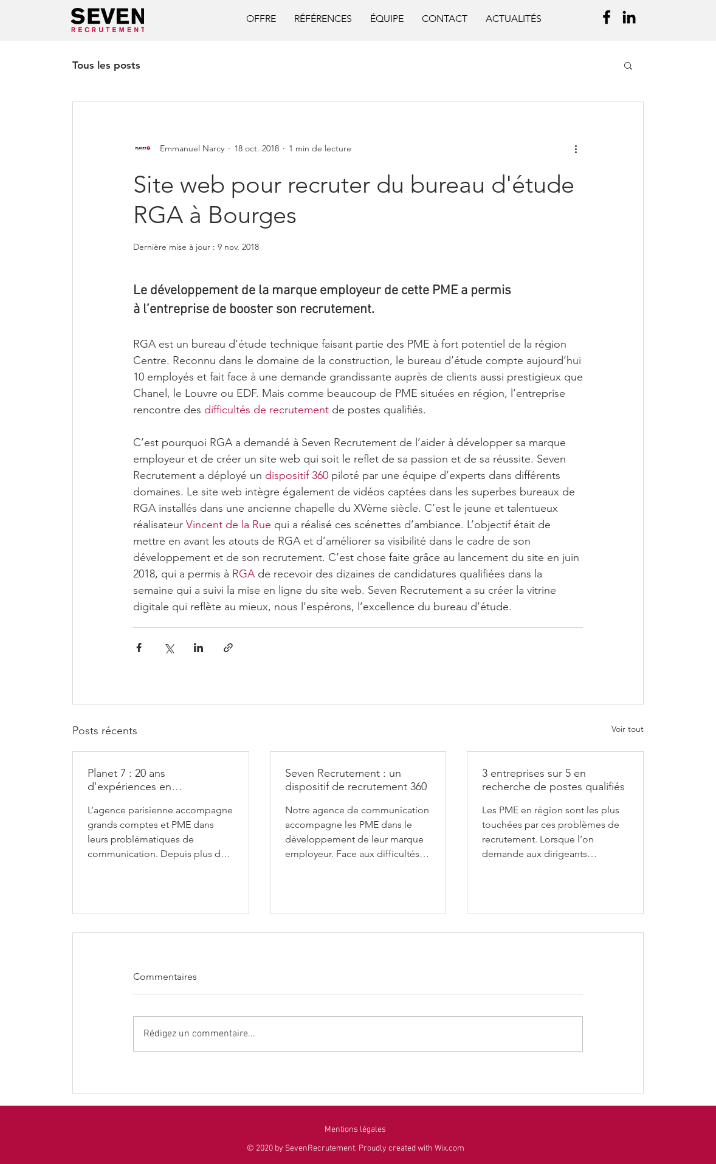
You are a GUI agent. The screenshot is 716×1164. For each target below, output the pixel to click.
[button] (628, 65)
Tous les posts (106, 65)
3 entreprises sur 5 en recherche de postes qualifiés (553, 779)
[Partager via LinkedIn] (198, 647)
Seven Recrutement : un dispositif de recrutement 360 (356, 779)
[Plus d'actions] (575, 148)
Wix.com (449, 1148)
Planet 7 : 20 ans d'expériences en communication (129, 779)
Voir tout (627, 728)
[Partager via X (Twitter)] (168, 647)
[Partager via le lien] (228, 647)
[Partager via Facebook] (139, 647)
